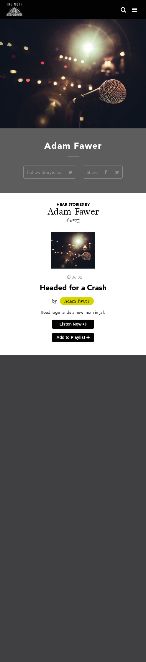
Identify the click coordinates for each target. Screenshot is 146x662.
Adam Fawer (76, 301)
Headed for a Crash (73, 287)
